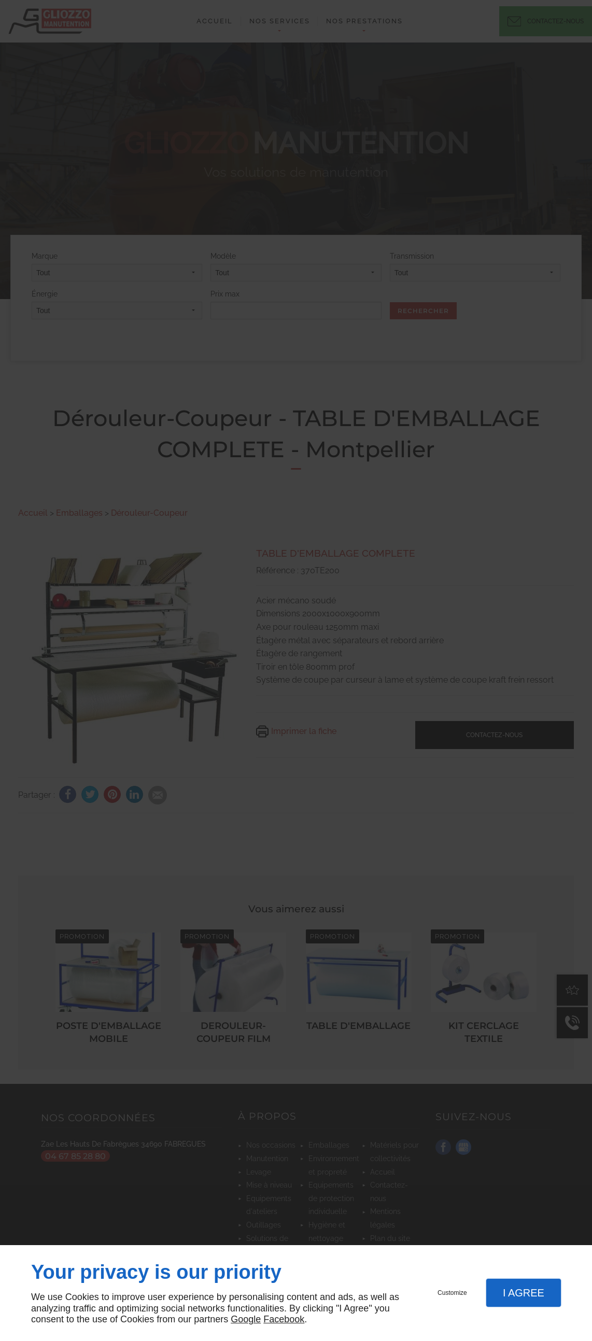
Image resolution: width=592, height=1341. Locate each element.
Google (246, 1319)
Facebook (283, 1319)
